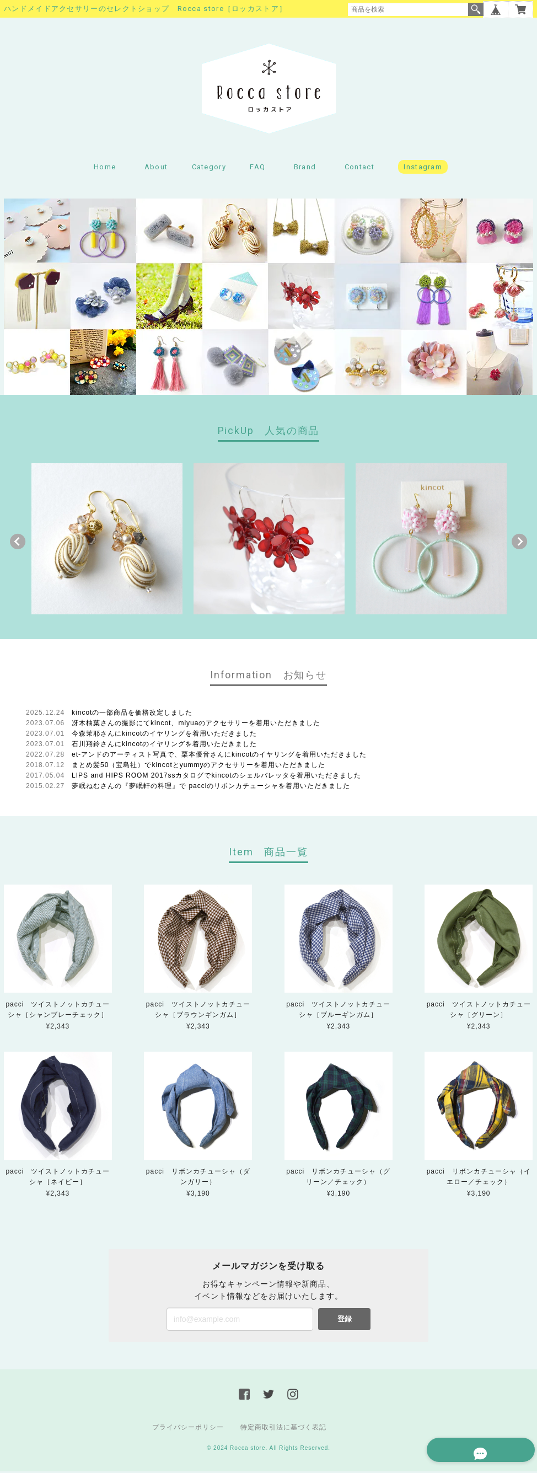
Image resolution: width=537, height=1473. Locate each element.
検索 (476, 9)
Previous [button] (17, 543)
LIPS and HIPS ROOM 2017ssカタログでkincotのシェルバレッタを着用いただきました (216, 777)
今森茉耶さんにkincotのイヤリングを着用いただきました (164, 735)
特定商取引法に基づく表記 (283, 1429)
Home (105, 168)
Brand (305, 168)
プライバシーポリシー (188, 1429)
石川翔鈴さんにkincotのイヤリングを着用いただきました (164, 745)
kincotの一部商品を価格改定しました (132, 714)
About (156, 168)
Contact (359, 168)
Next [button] (519, 543)
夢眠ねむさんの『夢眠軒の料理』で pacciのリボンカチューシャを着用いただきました (211, 787)
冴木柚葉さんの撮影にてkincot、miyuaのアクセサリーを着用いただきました (196, 725)
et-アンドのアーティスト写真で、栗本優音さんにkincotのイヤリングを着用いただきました (219, 756)
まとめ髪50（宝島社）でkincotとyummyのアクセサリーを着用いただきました (198, 766)
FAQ (257, 168)
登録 (344, 1320)
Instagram (423, 168)
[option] (106, 540)
